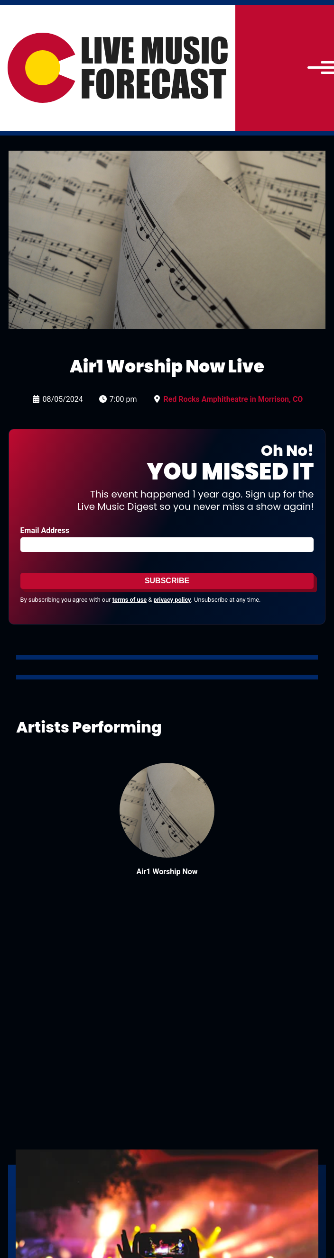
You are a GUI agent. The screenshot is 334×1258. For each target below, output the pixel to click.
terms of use (129, 599)
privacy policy (172, 599)
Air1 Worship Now (166, 871)
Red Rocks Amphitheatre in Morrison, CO (233, 399)
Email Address (44, 530)
